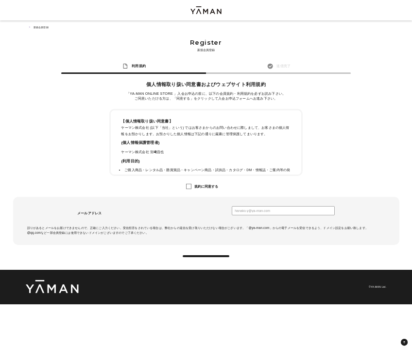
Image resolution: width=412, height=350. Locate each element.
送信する (206, 261)
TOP (27, 27)
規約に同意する (206, 186)
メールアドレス (89, 213)
